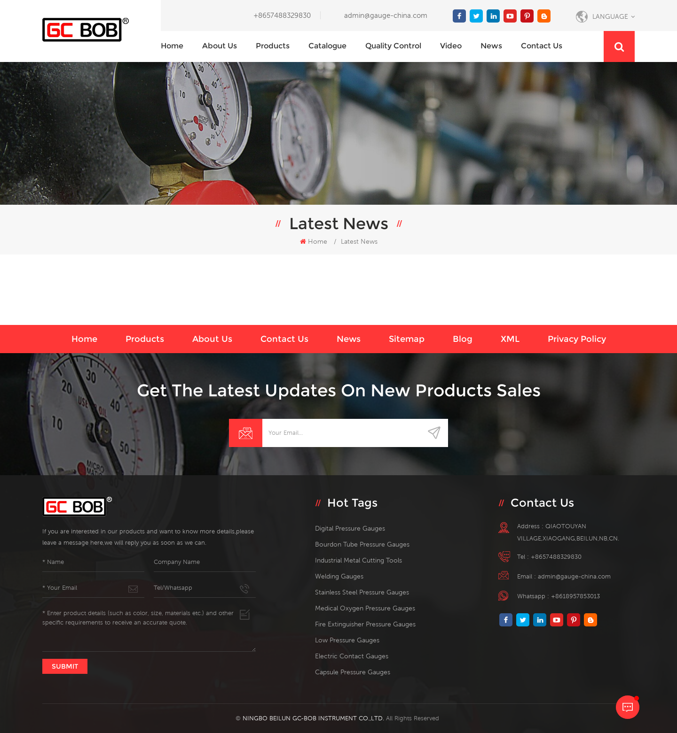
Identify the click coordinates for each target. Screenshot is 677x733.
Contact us (541, 45)
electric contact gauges (351, 656)
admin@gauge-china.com (385, 15)
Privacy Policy (577, 339)
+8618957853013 (575, 596)
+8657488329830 (282, 15)
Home (172, 45)
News (491, 45)
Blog (462, 339)
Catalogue (327, 45)
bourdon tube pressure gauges (362, 544)
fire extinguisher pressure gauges (365, 624)
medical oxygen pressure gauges (365, 608)
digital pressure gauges (350, 528)
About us (219, 45)
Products (273, 45)
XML (510, 339)
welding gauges (339, 576)
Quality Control (393, 45)
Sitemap (407, 339)
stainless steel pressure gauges (362, 592)
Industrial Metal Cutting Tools (358, 560)
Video (451, 45)
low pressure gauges (347, 640)
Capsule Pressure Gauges (352, 672)
